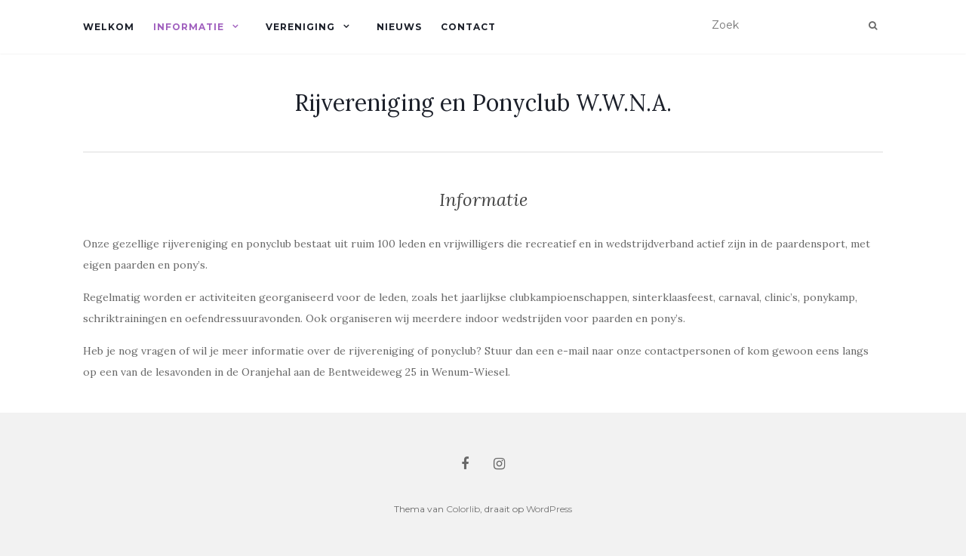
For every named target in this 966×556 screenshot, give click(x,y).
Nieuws (399, 26)
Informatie (188, 26)
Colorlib (463, 509)
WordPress (549, 509)
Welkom (108, 26)
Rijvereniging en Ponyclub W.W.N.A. (483, 102)
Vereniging (300, 26)
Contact (468, 26)
